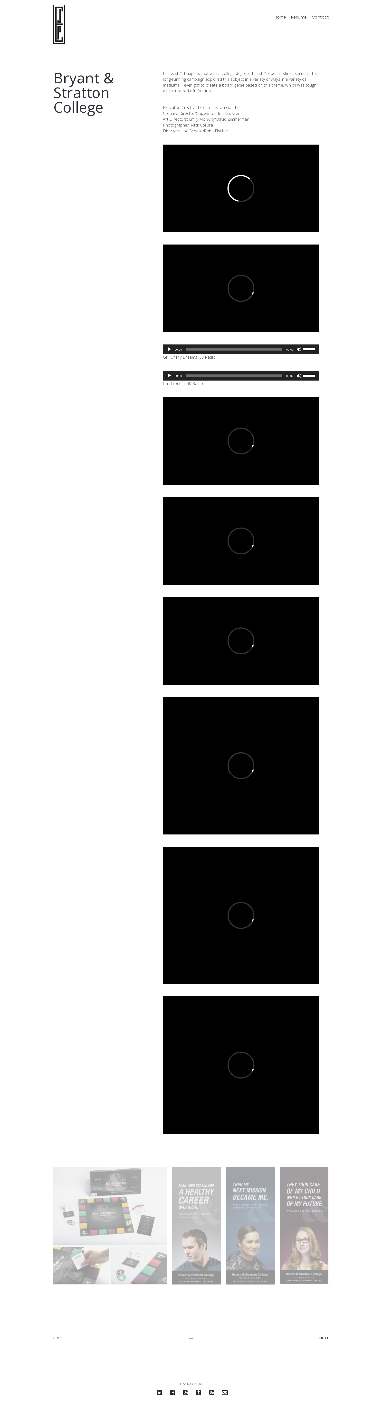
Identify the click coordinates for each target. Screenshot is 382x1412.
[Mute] (298, 349)
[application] (241, 349)
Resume (299, 17)
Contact (320, 17)
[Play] (169, 349)
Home (280, 17)
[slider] (234, 349)
